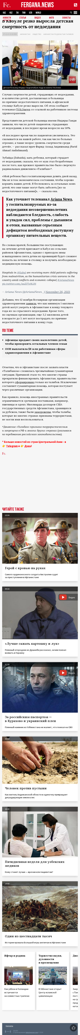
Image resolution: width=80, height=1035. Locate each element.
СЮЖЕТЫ (66, 18)
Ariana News (61, 199)
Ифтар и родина (14, 955)
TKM (23, 12)
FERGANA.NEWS (37, 5)
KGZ (11, 12)
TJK (17, 12)
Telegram (12, 446)
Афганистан (25, 34)
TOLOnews (23, 109)
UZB (30, 12)
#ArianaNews (65, 280)
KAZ (4, 12)
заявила (31, 303)
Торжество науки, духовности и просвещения (50, 959)
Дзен (27, 446)
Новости (7, 18)
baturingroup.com (32, 1032)
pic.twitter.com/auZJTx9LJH (19, 283)
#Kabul (21, 272)
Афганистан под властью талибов (58, 34)
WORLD (38, 12)
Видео (38, 18)
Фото (51, 18)
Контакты (9, 1026)
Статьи (22, 18)
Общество (37, 34)
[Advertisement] (40, 485)
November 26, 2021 (57, 292)
